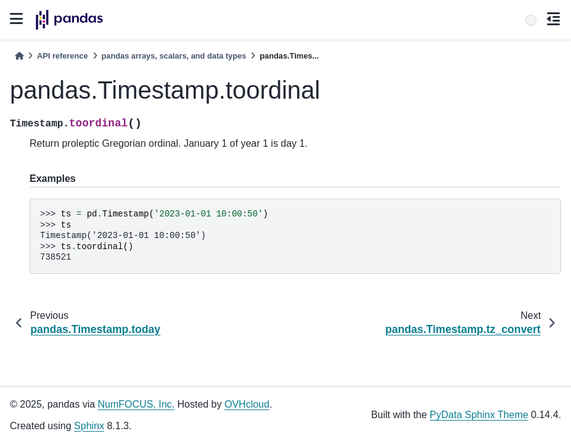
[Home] (19, 55)
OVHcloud (246, 404)
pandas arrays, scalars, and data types (174, 55)
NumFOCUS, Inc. (136, 404)
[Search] (530, 20)
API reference (62, 55)
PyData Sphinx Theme (479, 414)
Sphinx (89, 426)
